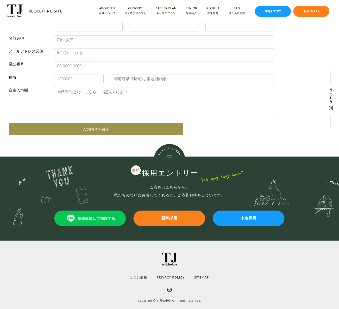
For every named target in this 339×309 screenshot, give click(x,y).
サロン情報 (138, 277)
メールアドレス (26, 51)
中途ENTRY (273, 11)
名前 (16, 38)
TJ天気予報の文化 (135, 12)
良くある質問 (237, 12)
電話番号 (16, 64)
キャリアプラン (166, 12)
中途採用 (249, 218)
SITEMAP (201, 277)
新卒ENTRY (311, 11)
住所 (12, 77)
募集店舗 (212, 12)
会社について (107, 12)
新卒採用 (170, 218)
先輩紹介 (191, 12)
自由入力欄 (18, 90)
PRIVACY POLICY (171, 277)
